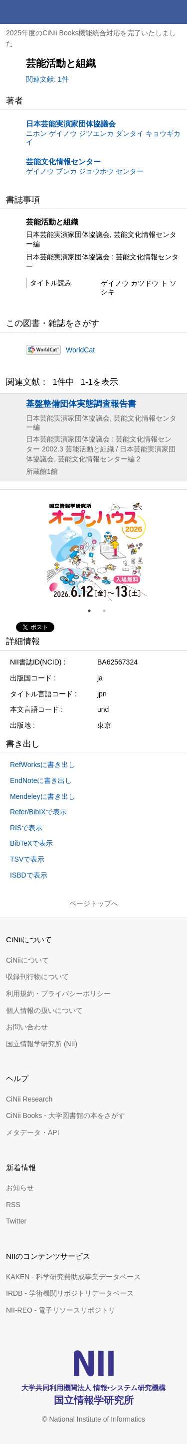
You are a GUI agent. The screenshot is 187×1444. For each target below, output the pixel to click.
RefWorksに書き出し (42, 765)
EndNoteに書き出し (41, 780)
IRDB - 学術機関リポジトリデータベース (70, 1293)
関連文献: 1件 (47, 79)
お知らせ (20, 1188)
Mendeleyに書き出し (42, 796)
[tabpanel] (97, 551)
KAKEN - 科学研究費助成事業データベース (73, 1277)
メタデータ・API (32, 1132)
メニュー (175, 12)
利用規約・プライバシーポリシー (58, 994)
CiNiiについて (27, 960)
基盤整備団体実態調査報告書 (81, 404)
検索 (151, 12)
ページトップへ (93, 903)
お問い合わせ (27, 1027)
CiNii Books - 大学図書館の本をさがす (65, 1115)
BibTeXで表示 (31, 843)
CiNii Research (29, 1099)
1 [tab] (93, 611)
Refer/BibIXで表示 (38, 812)
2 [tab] (108, 611)
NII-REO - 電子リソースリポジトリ (60, 1310)
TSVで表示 (27, 859)
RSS (13, 1205)
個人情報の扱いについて (44, 1010)
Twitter (16, 1221)
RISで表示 (26, 828)
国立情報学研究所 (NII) (41, 1044)
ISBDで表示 (28, 875)
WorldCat (80, 350)
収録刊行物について (37, 977)
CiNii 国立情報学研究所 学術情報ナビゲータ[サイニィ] (44, 12)
